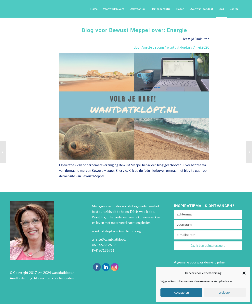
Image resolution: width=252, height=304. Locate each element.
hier (223, 262)
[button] (244, 273)
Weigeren (225, 292)
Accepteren (181, 292)
